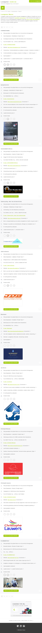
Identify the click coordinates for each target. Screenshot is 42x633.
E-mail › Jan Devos (7, 381)
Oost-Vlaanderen (7, 36)
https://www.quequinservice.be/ (14, 101)
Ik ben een (35, 1)
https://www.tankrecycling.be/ (14, 218)
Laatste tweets (7, 58)
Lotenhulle (14, 434)
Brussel (13, 546)
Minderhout (11, 206)
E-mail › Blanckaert (7, 328)
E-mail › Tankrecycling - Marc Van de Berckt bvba (14, 215)
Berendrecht (12, 90)
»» (12, 27)
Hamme (14, 154)
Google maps (21, 36)
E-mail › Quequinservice (8, 98)
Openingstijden (7, 55)
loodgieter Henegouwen (20, 17)
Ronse (13, 373)
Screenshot (24, 47)
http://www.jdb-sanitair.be (13, 268)
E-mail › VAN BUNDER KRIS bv (10, 162)
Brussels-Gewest (7, 546)
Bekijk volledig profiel (11, 79)
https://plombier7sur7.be (13, 557)
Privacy (23, 629)
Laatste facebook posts (18, 58)
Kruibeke (14, 319)
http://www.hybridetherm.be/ (14, 47)
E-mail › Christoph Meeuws (9, 442)
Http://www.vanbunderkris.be (14, 165)
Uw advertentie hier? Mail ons (21, 615)
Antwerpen (5, 90)
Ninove (13, 488)
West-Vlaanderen (7, 256)
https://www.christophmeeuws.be (15, 445)
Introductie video (28, 58)
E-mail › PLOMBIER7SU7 (9, 554)
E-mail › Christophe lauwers (9, 497)
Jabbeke (14, 256)
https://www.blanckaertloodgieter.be (15, 331)
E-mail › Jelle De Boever (8, 265)
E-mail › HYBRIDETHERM (9, 44)
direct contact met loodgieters (33, 19)
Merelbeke (14, 36)
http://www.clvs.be (12, 499)
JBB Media (20, 629)
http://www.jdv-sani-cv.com (13, 384)
